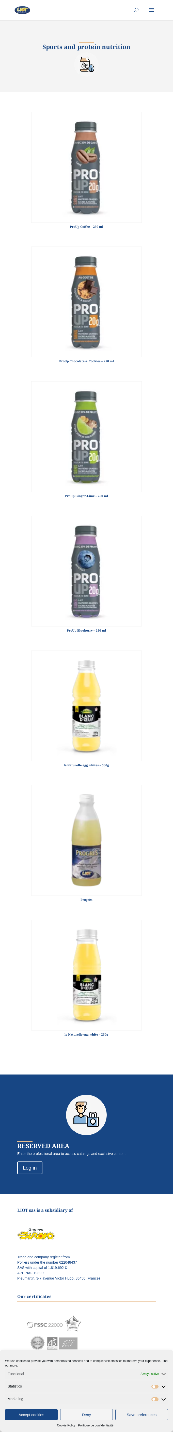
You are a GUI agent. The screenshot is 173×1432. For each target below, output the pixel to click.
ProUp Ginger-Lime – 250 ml (86, 496)
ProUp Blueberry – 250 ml (86, 630)
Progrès (86, 900)
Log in (30, 1168)
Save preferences (142, 1415)
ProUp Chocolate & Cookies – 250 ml (86, 361)
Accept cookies (31, 1415)
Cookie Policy (66, 1425)
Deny (86, 1415)
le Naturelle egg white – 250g (86, 1034)
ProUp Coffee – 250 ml (86, 227)
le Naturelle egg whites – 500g (86, 765)
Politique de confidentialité (95, 1425)
